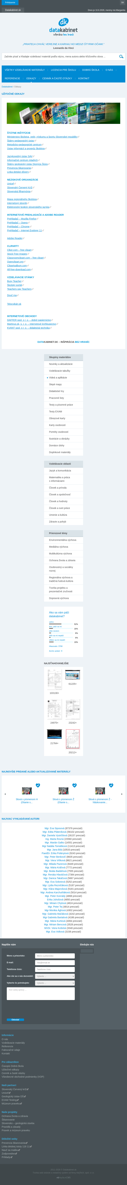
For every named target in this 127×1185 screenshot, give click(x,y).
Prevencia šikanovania (19, 168)
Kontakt (83, 78)
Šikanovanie (8, 1119)
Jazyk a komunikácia (60, 470)
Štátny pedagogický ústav (20, 140)
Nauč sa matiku (10, 1150)
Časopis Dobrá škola (13, 1066)
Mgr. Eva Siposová (54, 828)
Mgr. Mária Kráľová (55, 867)
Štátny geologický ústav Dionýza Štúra (27, 164)
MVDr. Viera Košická (55, 928)
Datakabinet (7, 87)
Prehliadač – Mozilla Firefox (21, 218)
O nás (109, 70)
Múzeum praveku (11, 1103)
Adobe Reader (14, 238)
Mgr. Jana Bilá (54, 849)
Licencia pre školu (63, 70)
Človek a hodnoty (58, 501)
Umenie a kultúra (58, 515)
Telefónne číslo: (14, 969)
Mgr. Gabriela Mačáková (55, 913)
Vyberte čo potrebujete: (18, 983)
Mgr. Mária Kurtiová (55, 921)
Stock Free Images (17, 254)
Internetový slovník (17, 203)
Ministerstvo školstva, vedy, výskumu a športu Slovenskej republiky (42, 136)
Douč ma (12, 295)
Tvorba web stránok (41, 1173)
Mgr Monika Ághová (55, 910)
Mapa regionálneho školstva (22, 199)
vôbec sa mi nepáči (57, 640)
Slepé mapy (55, 384)
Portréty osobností (59, 432)
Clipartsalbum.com (17, 265)
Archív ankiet (54, 651)
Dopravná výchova (59, 598)
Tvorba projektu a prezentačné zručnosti (60, 589)
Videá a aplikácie (58, 377)
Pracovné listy (56, 398)
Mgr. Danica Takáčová (55, 878)
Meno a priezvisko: (16, 956)
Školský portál (14, 285)
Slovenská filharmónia (18, 191)
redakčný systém (60, 1173)
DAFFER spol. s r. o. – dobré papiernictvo (29, 320)
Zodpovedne (8, 1153)
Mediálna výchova (58, 546)
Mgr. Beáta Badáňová (55, 871)
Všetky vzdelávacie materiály (25, 70)
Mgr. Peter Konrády (55, 896)
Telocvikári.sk (14, 304)
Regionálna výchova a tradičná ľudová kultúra (61, 579)
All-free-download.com (19, 269)
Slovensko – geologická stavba (18, 1123)
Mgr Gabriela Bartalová (55, 917)
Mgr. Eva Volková (55, 931)
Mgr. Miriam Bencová (55, 924)
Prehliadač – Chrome (18, 226)
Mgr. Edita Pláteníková (54, 832)
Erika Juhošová (55, 899)
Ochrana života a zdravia (62, 560)
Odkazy (31, 78)
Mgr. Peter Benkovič (55, 856)
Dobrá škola (90, 70)
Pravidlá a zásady (11, 1126)
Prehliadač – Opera (17, 222)
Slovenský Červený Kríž (19, 187)
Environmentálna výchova (62, 540)
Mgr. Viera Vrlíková (55, 860)
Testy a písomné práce (61, 404)
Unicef (10, 183)
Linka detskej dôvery (18, 172)
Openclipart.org (15, 261)
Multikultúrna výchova (60, 553)
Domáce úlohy (56, 445)
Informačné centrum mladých (22, 160)
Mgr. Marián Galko (54, 842)
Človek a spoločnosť (60, 494)
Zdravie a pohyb (57, 521)
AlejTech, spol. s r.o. (85, 1173)
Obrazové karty (57, 418)
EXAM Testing (9, 1100)
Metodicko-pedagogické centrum (24, 144)
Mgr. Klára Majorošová (55, 889)
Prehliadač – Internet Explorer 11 (24, 230)
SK (122, 2)
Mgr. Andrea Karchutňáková (55, 892)
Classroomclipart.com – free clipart (25, 257)
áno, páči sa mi (55, 627)
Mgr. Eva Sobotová (55, 881)
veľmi (51, 622)
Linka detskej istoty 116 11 (16, 1146)
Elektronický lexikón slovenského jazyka (28, 207)
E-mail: (10, 962)
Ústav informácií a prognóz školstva (26, 148)
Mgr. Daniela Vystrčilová (54, 835)
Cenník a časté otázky (57, 78)
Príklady (6, 1157)
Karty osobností (57, 425)
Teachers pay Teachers (19, 289)
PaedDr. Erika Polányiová (55, 853)
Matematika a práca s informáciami (59, 479)
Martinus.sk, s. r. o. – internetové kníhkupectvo (31, 324)
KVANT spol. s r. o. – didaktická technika (28, 327)
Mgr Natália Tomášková (54, 846)
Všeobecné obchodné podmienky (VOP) (23, 1076)
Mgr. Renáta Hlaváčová (55, 874)
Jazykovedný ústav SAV (19, 156)
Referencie (12, 78)
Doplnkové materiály (60, 452)
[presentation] (32, 1008)
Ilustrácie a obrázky (59, 438)
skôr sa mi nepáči (56, 636)
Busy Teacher (14, 281)
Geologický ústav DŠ (13, 1096)
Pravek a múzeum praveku (16, 1130)
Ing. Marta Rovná (54, 839)
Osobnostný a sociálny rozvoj (61, 569)
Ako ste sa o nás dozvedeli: (20, 976)
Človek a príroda (58, 487)
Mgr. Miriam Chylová (55, 903)
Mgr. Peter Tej (55, 906)
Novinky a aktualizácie (61, 364)
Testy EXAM (55, 411)
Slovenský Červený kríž (14, 1089)
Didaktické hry (56, 391)
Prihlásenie (10, 2)
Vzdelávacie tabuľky (59, 370)
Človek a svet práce (59, 508)
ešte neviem (54, 631)
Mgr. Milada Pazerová (55, 864)
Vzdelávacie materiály (13, 1042)
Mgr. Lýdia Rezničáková (55, 885)
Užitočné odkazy (10, 1069)
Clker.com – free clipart (19, 250)
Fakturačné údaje (11, 1050)
